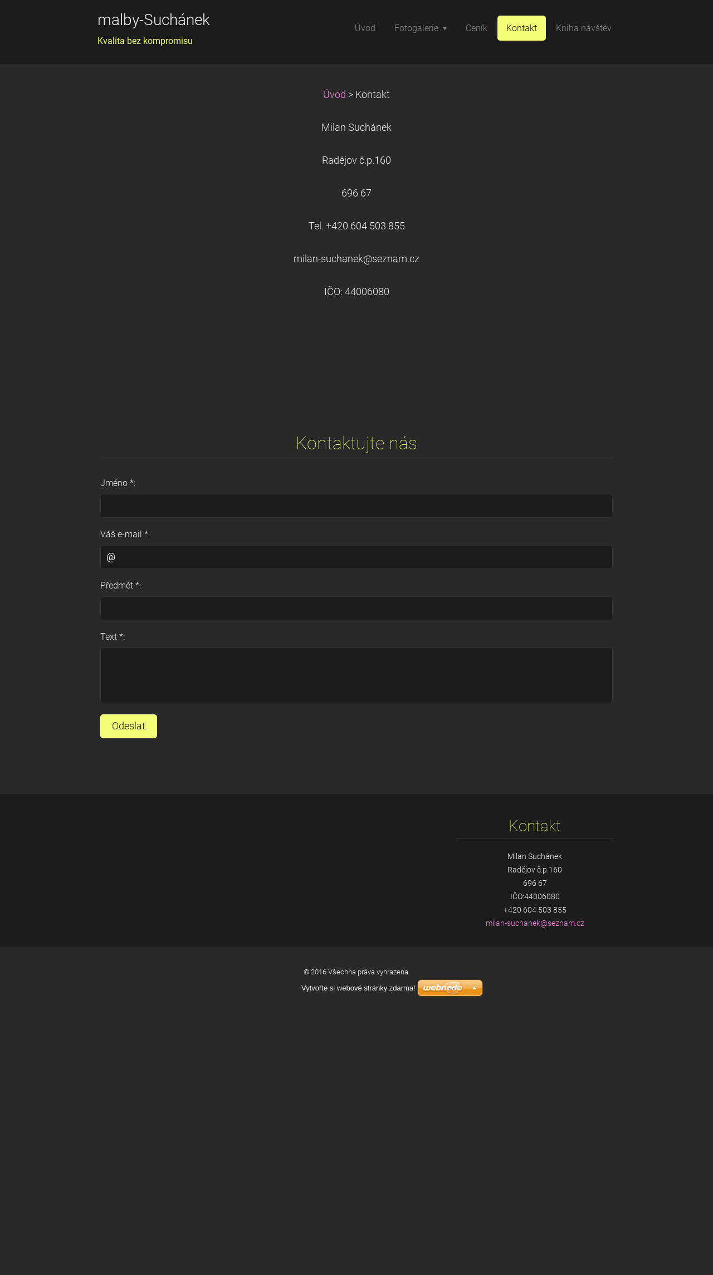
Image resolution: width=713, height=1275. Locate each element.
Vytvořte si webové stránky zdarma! (358, 988)
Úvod (334, 94)
